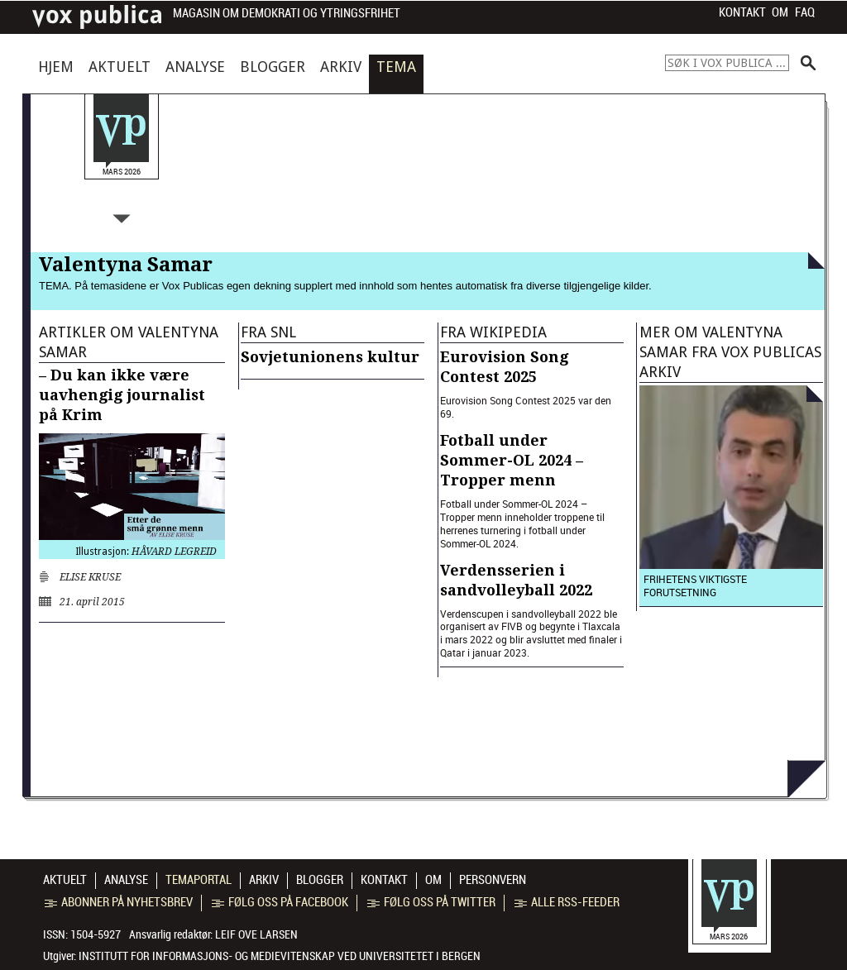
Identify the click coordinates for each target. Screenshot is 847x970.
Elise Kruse (90, 577)
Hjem (56, 66)
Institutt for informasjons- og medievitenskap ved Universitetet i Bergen (280, 956)
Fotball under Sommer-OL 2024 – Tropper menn (511, 460)
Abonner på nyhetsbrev (119, 902)
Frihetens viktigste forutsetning (695, 585)
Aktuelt (120, 66)
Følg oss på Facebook (280, 902)
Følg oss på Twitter (431, 902)
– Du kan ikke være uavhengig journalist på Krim (122, 394)
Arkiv (340, 66)
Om (780, 12)
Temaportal (198, 879)
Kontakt (742, 12)
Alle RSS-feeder (567, 902)
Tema (396, 66)
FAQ (805, 12)
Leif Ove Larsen (256, 934)
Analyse (195, 66)
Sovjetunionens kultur (330, 357)
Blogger (272, 66)
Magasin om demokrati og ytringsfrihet (286, 13)
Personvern (492, 879)
